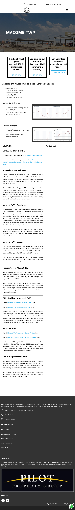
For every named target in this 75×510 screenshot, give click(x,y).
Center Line (28, 462)
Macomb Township (67, 462)
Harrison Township (56, 462)
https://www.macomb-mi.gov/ (32, 155)
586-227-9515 (9, 414)
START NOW (16, 75)
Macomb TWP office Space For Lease (19, 303)
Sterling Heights (57, 464)
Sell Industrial (5, 429)
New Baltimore (14, 464)
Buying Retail (4, 452)
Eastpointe (44, 462)
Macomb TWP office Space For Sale (18, 307)
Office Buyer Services (6, 443)
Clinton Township (36, 462)
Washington (4, 466)
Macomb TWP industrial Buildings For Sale (21, 333)
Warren (67, 464)
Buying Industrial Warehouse (9, 434)
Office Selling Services (7, 438)
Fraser (49, 462)
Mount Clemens (5, 464)
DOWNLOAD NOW (58, 72)
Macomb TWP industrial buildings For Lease (21, 337)
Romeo (35, 464)
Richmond (30, 464)
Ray (26, 464)
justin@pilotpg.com (10, 419)
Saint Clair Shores (47, 464)
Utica (63, 464)
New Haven (22, 464)
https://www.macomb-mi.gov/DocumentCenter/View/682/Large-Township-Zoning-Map (23, 162)
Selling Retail (4, 447)
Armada (22, 462)
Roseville (40, 464)
